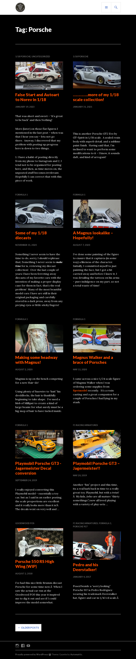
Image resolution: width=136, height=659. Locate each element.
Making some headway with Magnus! (36, 360)
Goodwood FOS (24, 523)
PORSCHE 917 (80, 526)
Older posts (30, 627)
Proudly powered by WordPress (31, 654)
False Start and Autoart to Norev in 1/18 (37, 97)
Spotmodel (80, 390)
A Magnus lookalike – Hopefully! (93, 235)
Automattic (76, 654)
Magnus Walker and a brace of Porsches (93, 360)
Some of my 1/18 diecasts (31, 235)
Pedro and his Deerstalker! (85, 567)
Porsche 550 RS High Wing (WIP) (34, 564)
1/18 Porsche (23, 56)
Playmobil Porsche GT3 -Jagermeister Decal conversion (38, 468)
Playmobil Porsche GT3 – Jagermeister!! (96, 466)
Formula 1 (21, 194)
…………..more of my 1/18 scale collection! (96, 97)
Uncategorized (41, 56)
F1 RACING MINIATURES (85, 425)
